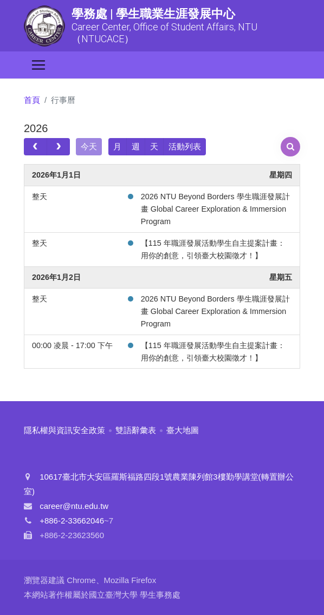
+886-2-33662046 (72, 520)
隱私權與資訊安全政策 (64, 430)
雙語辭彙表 (135, 430)
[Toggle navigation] (38, 65)
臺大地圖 (182, 430)
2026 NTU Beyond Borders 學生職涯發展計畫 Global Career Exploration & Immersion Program (215, 209)
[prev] (35, 146)
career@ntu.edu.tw (74, 506)
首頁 (32, 99)
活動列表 (185, 146)
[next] (58, 146)
